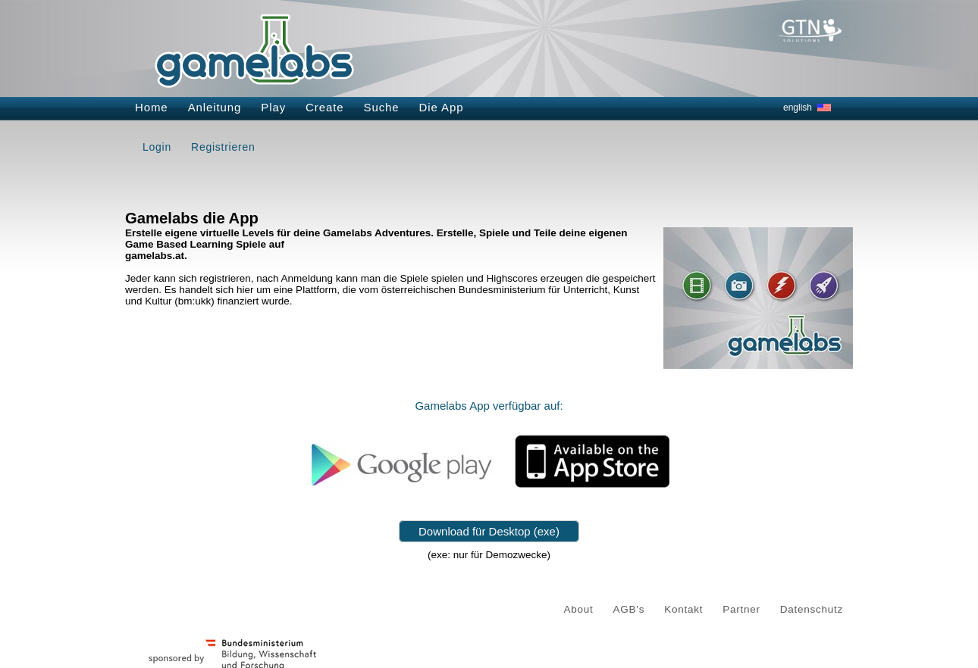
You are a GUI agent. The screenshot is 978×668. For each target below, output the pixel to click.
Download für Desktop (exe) (489, 531)
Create (324, 107)
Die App (441, 107)
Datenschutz (811, 609)
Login (157, 147)
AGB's (629, 609)
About (579, 609)
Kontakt (683, 609)
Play (273, 107)
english (797, 107)
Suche (382, 107)
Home (151, 107)
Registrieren (223, 147)
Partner (741, 609)
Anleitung (215, 107)
